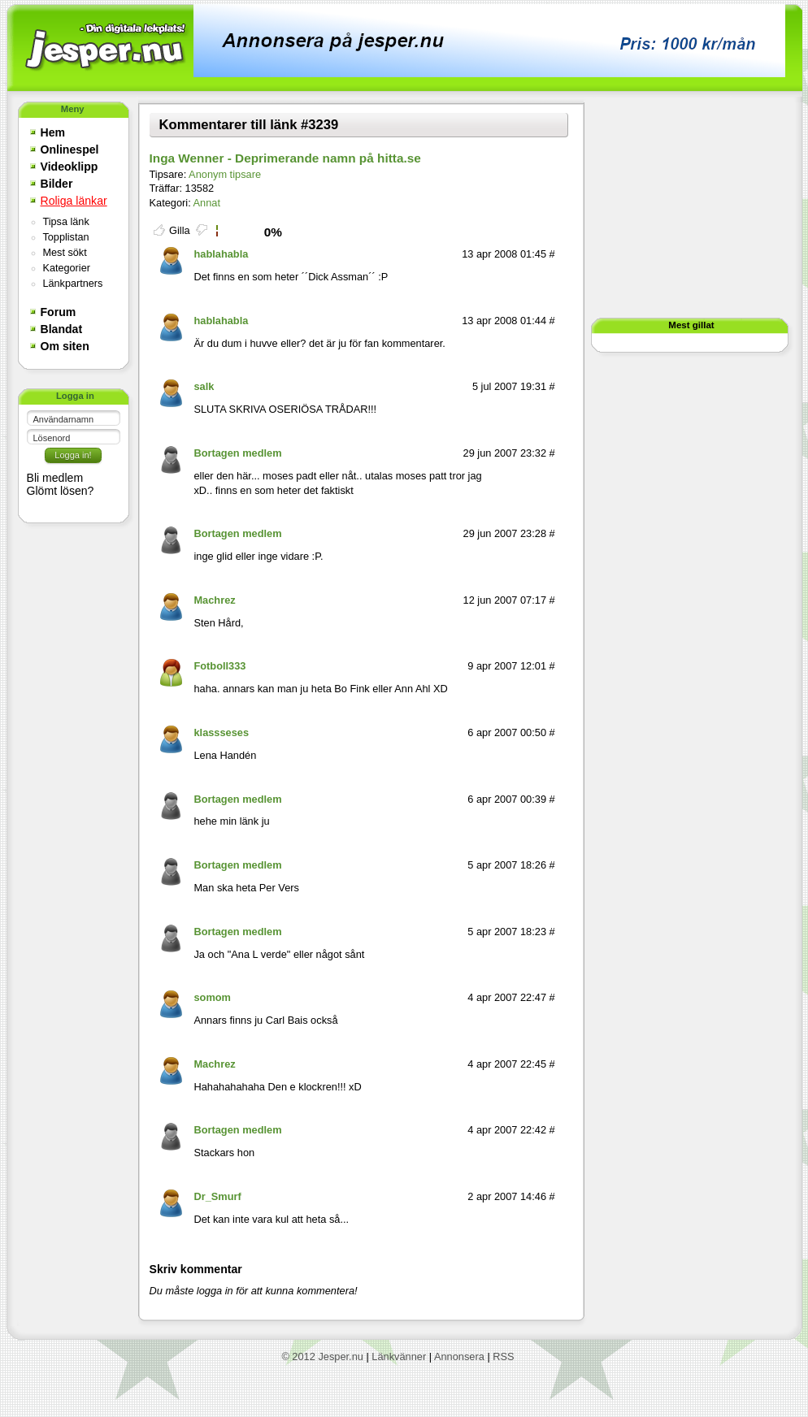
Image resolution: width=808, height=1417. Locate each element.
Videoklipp (69, 166)
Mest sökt (65, 252)
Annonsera (459, 1356)
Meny (73, 109)
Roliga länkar (74, 200)
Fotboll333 (219, 666)
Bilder (57, 183)
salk (203, 386)
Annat (206, 203)
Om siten (65, 346)
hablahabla (220, 254)
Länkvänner (398, 1356)
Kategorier (66, 268)
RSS (503, 1356)
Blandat (62, 329)
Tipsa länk (66, 222)
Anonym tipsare (225, 174)
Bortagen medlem (237, 453)
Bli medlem (55, 477)
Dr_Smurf (217, 1196)
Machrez (214, 600)
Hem (53, 132)
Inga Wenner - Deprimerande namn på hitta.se (285, 158)
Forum (58, 312)
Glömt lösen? (60, 490)
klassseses (221, 732)
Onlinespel (70, 149)
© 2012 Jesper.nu (322, 1356)
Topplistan (66, 237)
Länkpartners (73, 283)
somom (212, 997)
